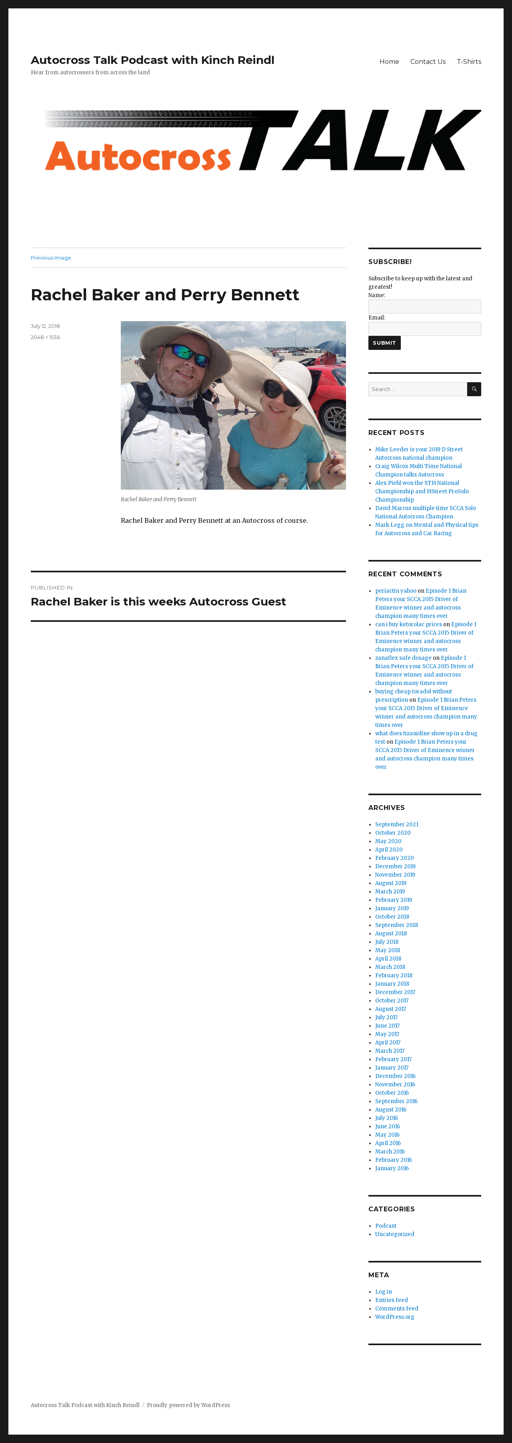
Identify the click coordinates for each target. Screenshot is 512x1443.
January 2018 (392, 984)
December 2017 (395, 992)
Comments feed (396, 1308)
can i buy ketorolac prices (408, 624)
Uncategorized (394, 1234)
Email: (376, 317)
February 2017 (393, 1059)
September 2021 (396, 824)
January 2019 (392, 908)
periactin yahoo (395, 591)
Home (389, 62)
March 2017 (389, 1051)
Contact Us (428, 62)
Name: (376, 295)
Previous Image (51, 257)
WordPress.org (394, 1317)
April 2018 (388, 958)
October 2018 (392, 916)
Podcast (385, 1226)
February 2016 (393, 1160)
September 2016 (396, 1101)
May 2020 (388, 841)
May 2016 (387, 1134)
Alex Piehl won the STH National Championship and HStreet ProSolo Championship (422, 491)
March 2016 (390, 1151)
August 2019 (390, 883)
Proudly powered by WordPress (188, 1405)
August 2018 (391, 933)
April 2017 (387, 1042)
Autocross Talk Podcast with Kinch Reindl (152, 60)
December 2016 (395, 1076)
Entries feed (391, 1300)
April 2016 (388, 1143)
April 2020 (389, 849)
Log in (383, 1291)
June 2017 (387, 1025)
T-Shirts (469, 62)
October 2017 (391, 1000)
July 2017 (386, 1017)
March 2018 (390, 967)
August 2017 (390, 1009)
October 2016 (392, 1093)
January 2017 (391, 1067)
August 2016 (390, 1109)
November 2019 (395, 874)
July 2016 (386, 1118)
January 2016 (392, 1168)
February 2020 (394, 858)
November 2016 (395, 1084)
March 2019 (390, 891)
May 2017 (387, 1034)
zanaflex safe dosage (403, 658)
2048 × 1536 (45, 337)
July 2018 (386, 942)
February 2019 (393, 900)
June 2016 (387, 1126)
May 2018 (387, 950)
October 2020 (393, 833)
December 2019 (395, 866)
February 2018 (393, 975)
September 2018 (396, 925)
